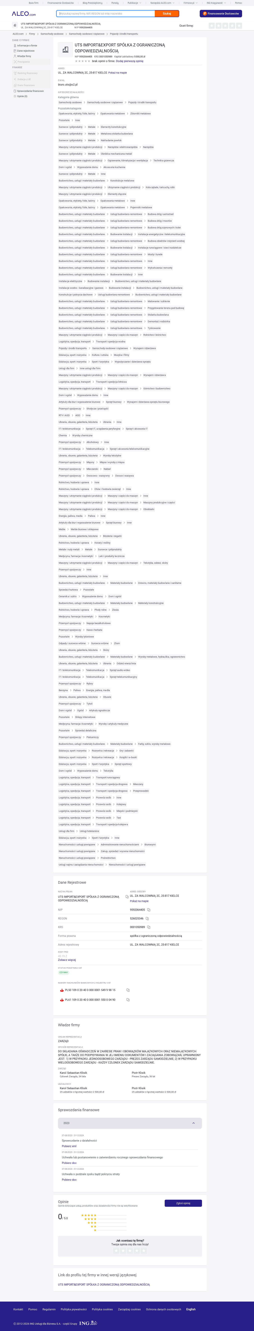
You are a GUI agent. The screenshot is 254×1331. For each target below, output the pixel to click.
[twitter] (233, 1315)
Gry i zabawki (127, 750)
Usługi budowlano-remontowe (126, 214)
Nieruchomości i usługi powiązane (77, 844)
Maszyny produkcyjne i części (159, 502)
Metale (91, 127)
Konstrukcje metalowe (122, 180)
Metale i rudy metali (69, 549)
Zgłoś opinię (183, 1203)
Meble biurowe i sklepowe (84, 529)
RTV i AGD (64, 415)
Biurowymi (150, 844)
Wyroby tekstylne (112, 455)
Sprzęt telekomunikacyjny (123, 676)
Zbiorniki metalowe (140, 113)
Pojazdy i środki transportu (124, 33)
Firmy (32, 33)
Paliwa (91, 516)
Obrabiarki (148, 509)
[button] (129, 1123)
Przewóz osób (103, 797)
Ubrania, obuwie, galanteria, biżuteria (78, 422)
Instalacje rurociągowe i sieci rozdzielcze (159, 247)
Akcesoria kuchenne (114, 167)
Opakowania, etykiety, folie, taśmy (77, 113)
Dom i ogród (65, 167)
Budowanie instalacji (121, 234)
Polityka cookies (102, 1309)
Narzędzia (148, 147)
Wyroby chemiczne (82, 435)
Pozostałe (64, 120)
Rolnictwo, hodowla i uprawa (74, 482)
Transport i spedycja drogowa (111, 784)
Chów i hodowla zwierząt (108, 489)
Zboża (115, 609)
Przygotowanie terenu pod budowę (166, 308)
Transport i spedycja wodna (110, 341)
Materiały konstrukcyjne (151, 603)
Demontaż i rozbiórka (159, 321)
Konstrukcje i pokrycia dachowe (75, 294)
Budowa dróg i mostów (160, 220)
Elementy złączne (117, 194)
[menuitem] (31, 45)
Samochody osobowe (52, 33)
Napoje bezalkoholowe (99, 623)
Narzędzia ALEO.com (162, 2)
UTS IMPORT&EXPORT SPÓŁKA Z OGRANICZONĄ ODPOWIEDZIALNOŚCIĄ (104, 1284)
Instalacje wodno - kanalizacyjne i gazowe (81, 288)
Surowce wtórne (100, 643)
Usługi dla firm (66, 368)
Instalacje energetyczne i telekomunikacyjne (161, 234)
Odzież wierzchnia (126, 663)
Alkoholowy (93, 442)
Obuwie (107, 697)
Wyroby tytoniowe (84, 636)
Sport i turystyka (100, 361)
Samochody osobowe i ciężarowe (86, 33)
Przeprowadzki (141, 790)
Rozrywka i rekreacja (103, 750)
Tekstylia (108, 770)
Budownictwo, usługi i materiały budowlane (82, 180)
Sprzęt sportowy (123, 764)
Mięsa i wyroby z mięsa (112, 462)
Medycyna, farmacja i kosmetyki (76, 556)
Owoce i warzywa (124, 475)
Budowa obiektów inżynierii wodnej (166, 241)
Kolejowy (121, 804)
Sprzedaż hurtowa (68, 589)
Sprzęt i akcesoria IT (137, 428)
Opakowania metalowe (113, 113)
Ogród (80, 710)
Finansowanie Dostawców (61, 2)
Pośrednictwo (108, 858)
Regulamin (49, 1309)
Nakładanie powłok (111, 140)
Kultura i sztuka (100, 355)
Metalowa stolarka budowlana (117, 133)
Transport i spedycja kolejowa (112, 824)
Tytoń (89, 703)
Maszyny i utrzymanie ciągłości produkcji (80, 147)
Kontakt (18, 1309)
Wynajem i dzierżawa (144, 348)
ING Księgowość (216, 2)
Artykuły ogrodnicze (99, 710)
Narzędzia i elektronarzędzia (122, 147)
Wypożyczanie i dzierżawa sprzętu (133, 361)
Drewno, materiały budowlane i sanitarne (159, 583)
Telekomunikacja (95, 448)
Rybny (90, 683)
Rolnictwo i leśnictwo (154, 334)
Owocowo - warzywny (98, 475)
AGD (77, 415)
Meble (62, 529)
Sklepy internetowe (85, 717)
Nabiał (107, 469)
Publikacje (134, 2)
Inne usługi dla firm (90, 368)
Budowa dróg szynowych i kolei (164, 227)
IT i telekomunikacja (69, 428)
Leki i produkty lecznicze (112, 556)
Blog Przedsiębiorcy (92, 2)
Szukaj (167, 13)
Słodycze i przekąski (97, 408)
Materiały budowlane (121, 583)
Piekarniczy (93, 737)
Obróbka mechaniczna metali (116, 153)
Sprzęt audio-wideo (120, 670)
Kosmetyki (104, 616)
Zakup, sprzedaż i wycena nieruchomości (123, 851)
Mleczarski (92, 469)
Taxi (119, 817)
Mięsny (90, 462)
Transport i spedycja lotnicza (111, 381)
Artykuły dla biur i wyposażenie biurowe (79, 402)
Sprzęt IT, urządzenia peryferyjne (103, 428)
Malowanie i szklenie (159, 301)
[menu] (31, 68)
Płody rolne (100, 609)
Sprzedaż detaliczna (85, 730)
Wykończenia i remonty (160, 267)
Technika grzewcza (163, 160)
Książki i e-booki (128, 757)
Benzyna (63, 690)
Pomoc (238, 2)
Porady (115, 2)
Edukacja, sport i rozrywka (72, 355)
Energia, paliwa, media (70, 516)
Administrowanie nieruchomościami (120, 844)
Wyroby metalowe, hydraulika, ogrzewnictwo (161, 656)
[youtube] (206, 1314)
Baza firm (33, 2)
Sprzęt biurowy (114, 402)
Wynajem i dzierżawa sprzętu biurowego (148, 402)
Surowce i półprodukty (70, 127)
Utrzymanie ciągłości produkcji (124, 187)
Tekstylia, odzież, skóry (155, 562)
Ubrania (107, 422)
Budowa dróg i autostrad (160, 214)
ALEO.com (18, 33)
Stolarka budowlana (158, 314)
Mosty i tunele (155, 254)
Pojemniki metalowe (141, 207)
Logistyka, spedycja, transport (74, 341)
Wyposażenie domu (87, 167)
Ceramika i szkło (67, 596)
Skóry (106, 650)
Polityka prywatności (74, 1309)
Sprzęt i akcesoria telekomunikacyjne (129, 448)
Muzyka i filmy (121, 355)
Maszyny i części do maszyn (123, 334)
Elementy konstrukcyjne (113, 127)
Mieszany (138, 784)
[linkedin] (220, 1315)
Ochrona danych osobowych (163, 1309)
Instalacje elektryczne (70, 281)
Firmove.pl (191, 2)
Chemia (63, 435)
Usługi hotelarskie (89, 831)
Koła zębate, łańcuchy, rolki (160, 187)
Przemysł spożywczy (70, 408)
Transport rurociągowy (108, 777)
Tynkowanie (154, 328)
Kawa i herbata (94, 630)
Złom (117, 643)
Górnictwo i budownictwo (156, 388)
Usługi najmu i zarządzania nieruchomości (81, 864)
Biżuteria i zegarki (112, 536)
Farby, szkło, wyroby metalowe (154, 744)
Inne (77, 120)
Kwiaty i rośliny (102, 542)
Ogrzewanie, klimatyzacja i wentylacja (128, 160)
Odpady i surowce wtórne (72, 643)
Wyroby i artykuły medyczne (113, 723)
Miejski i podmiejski (127, 811)
